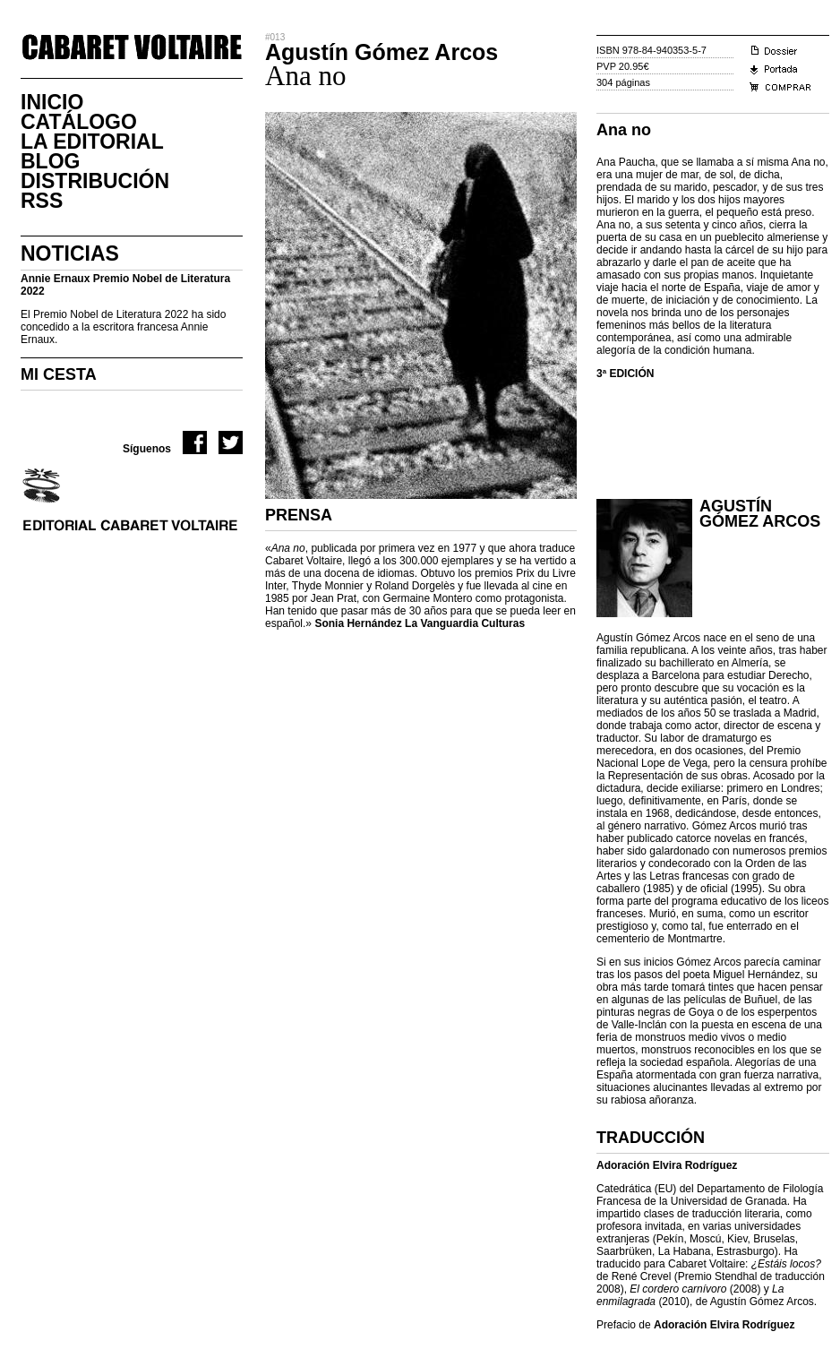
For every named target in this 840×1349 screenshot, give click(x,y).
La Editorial (92, 141)
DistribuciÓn (95, 181)
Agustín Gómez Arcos (759, 513)
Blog (50, 161)
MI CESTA (59, 374)
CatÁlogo (79, 121)
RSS (42, 200)
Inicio (52, 102)
